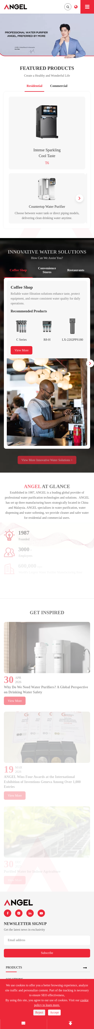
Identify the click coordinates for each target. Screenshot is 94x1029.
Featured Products (47, 68)
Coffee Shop (22, 287)
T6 (47, 163)
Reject (39, 1012)
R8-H (47, 339)
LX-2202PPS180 (72, 339)
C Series (21, 339)
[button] (79, 198)
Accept (54, 1012)
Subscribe (47, 953)
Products (14, 967)
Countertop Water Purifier (47, 207)
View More (21, 350)
